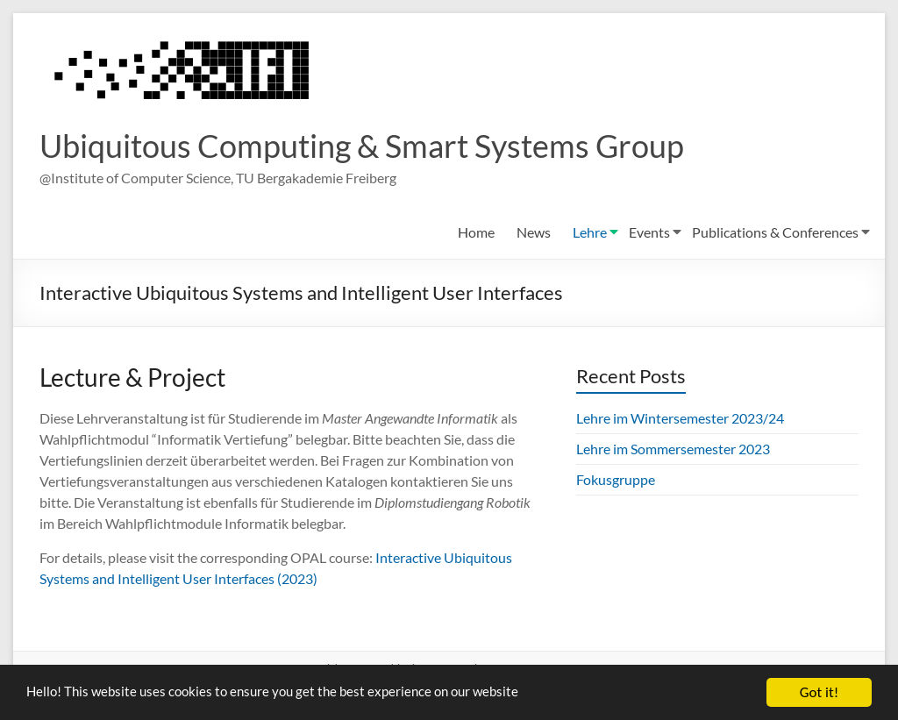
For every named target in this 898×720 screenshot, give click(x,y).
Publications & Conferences (775, 233)
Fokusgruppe (615, 480)
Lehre (590, 233)
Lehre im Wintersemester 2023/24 (680, 418)
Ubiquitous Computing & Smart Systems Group (361, 146)
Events (649, 233)
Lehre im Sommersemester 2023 (673, 449)
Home (476, 233)
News (534, 233)
